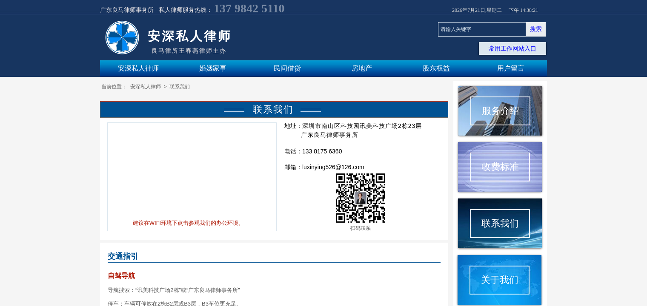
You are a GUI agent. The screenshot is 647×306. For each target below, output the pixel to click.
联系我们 (179, 87)
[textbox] (482, 29)
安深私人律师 (145, 87)
